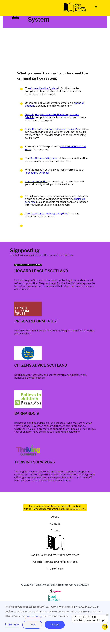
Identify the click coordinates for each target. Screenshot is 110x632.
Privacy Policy (55, 568)
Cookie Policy (33, 616)
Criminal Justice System (44, 88)
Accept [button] (55, 624)
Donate (55, 530)
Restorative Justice (36, 181)
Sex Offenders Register (43, 158)
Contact (55, 523)
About (55, 516)
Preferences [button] (12, 624)
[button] (96, 7)
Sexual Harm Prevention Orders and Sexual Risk (52, 129)
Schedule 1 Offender (37, 172)
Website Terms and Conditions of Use (55, 561)
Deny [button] (32, 624)
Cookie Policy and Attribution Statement (55, 554)
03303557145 (78, 508)
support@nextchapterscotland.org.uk (46, 508)
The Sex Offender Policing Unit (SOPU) (47, 213)
